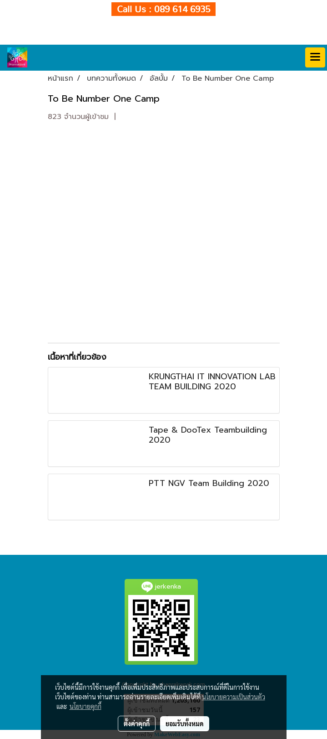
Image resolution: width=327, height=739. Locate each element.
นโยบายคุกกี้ (85, 706)
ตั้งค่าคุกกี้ (137, 723)
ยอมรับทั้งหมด (185, 723)
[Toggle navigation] (315, 57)
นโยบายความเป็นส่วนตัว (233, 696)
